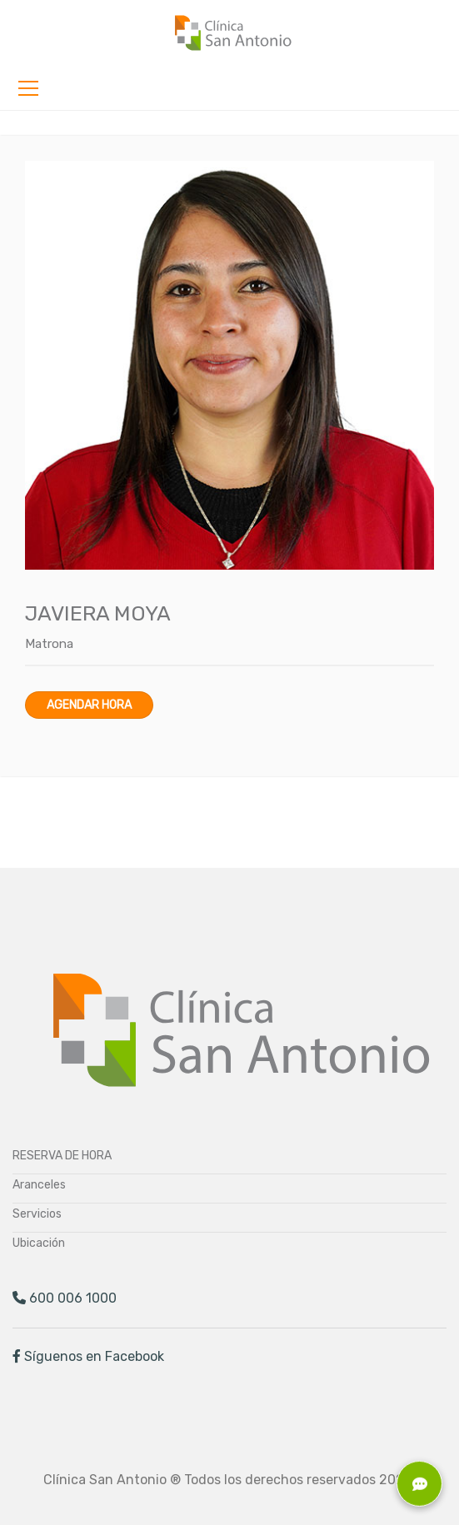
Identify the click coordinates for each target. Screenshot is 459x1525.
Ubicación (38, 1243)
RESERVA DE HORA (62, 1156)
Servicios (37, 1214)
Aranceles (39, 1185)
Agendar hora (89, 705)
